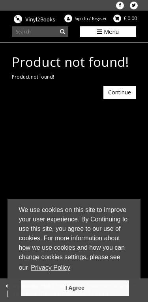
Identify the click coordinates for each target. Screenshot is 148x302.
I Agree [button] (75, 288)
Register (99, 18)
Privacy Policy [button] (50, 267)
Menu (108, 31)
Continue (119, 92)
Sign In (81, 18)
